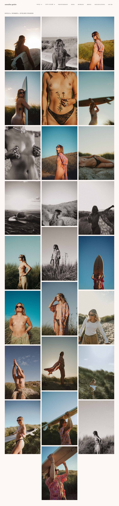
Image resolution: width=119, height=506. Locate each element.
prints (89, 4)
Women (15, 13)
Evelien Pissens (27, 13)
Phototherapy (63, 4)
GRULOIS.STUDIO (100, 4)
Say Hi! (110, 4)
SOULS (38, 4)
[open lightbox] (22, 43)
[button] (39, 4)
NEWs (73, 4)
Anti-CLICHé (49, 4)
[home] (10, 4)
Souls (7, 13)
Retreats (81, 4)
